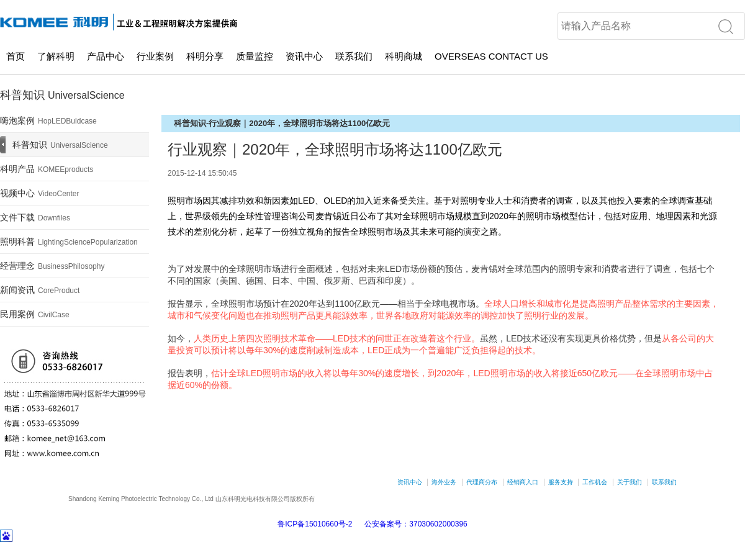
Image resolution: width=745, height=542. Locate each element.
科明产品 (46, 169)
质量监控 (254, 56)
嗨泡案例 (48, 120)
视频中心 (39, 193)
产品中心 (105, 56)
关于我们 (629, 482)
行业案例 (155, 56)
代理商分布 (481, 482)
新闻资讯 (39, 290)
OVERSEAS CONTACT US (491, 56)
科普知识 (60, 145)
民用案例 (35, 314)
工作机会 (594, 482)
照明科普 (69, 241)
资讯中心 (304, 56)
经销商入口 (522, 482)
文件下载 (35, 217)
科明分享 (205, 56)
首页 (15, 56)
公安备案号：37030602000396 (415, 524)
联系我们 (353, 56)
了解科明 (55, 56)
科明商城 (403, 56)
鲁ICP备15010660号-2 (315, 524)
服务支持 (560, 482)
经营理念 (52, 266)
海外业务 (443, 482)
